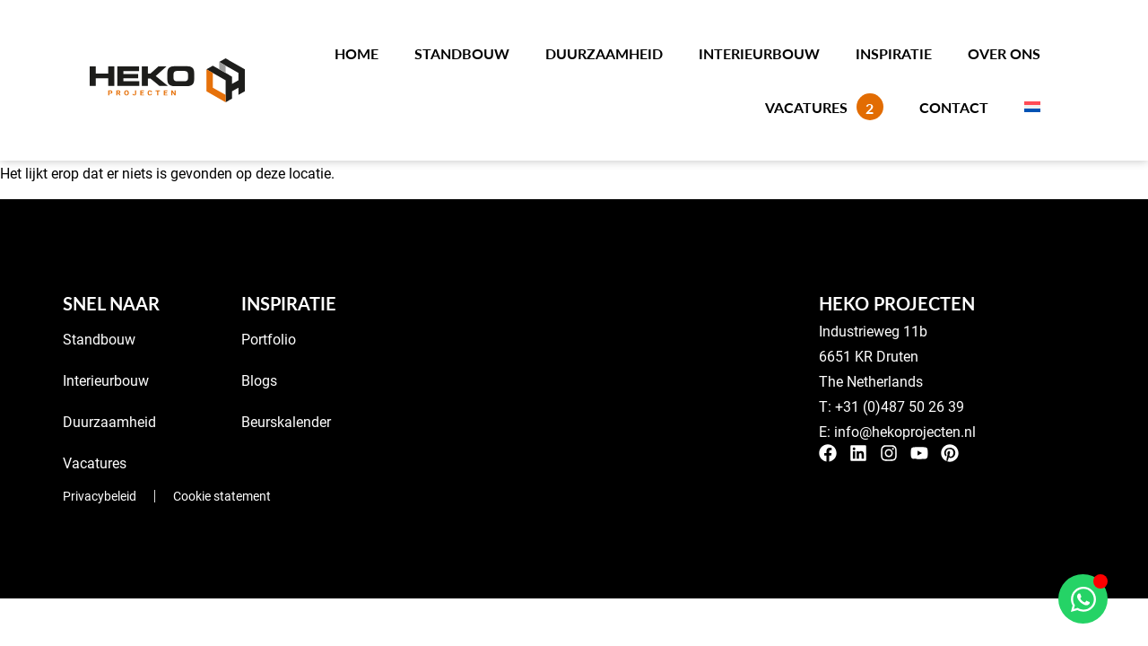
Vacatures (824, 106)
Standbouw (461, 53)
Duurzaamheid (604, 53)
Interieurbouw (759, 53)
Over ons (1004, 53)
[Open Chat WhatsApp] (1083, 599)
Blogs (259, 380)
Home (356, 53)
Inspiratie (894, 53)
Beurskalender (286, 421)
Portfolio (268, 338)
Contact (953, 107)
